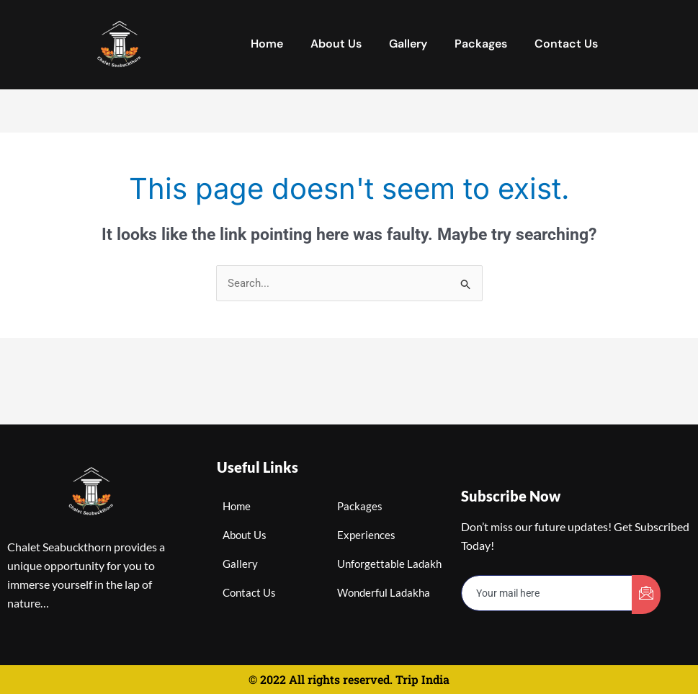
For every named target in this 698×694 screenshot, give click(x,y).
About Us (336, 43)
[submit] (646, 594)
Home (267, 43)
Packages (481, 43)
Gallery (408, 43)
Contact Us (566, 43)
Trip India (422, 679)
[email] (547, 593)
